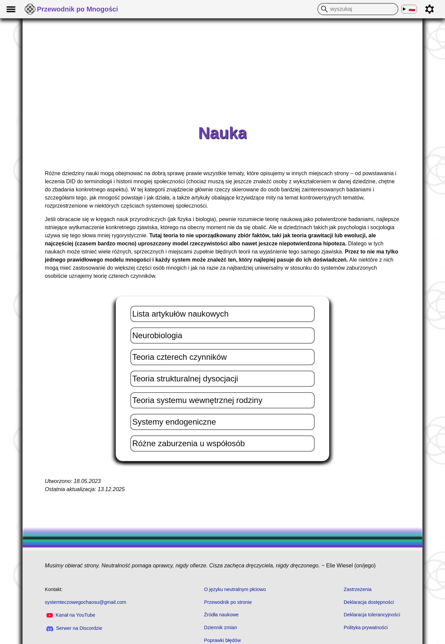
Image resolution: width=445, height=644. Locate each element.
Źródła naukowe (221, 614)
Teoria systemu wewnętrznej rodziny (197, 400)
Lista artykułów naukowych (180, 313)
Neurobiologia (157, 335)
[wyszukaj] (323, 9)
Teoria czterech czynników (179, 356)
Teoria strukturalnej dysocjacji (185, 378)
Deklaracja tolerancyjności (372, 614)
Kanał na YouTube (70, 615)
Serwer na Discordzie (74, 628)
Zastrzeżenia (357, 589)
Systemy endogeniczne (174, 421)
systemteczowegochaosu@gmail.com (85, 602)
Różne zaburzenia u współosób (188, 443)
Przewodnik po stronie (228, 602)
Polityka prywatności (366, 627)
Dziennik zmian (220, 627)
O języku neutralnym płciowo (235, 589)
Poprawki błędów (222, 640)
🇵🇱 (411, 9)
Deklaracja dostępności (369, 602)
